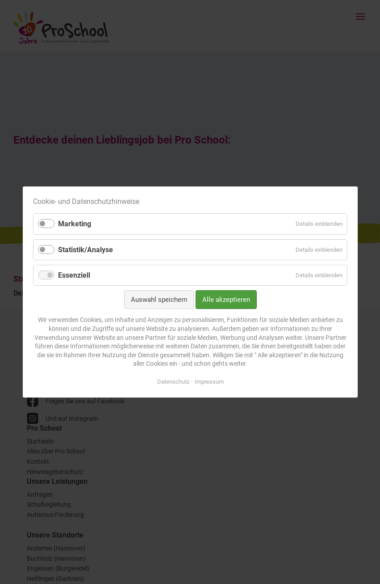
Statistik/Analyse (85, 249)
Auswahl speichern (158, 300)
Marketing (74, 224)
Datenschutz (173, 381)
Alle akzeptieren (226, 300)
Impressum (208, 381)
